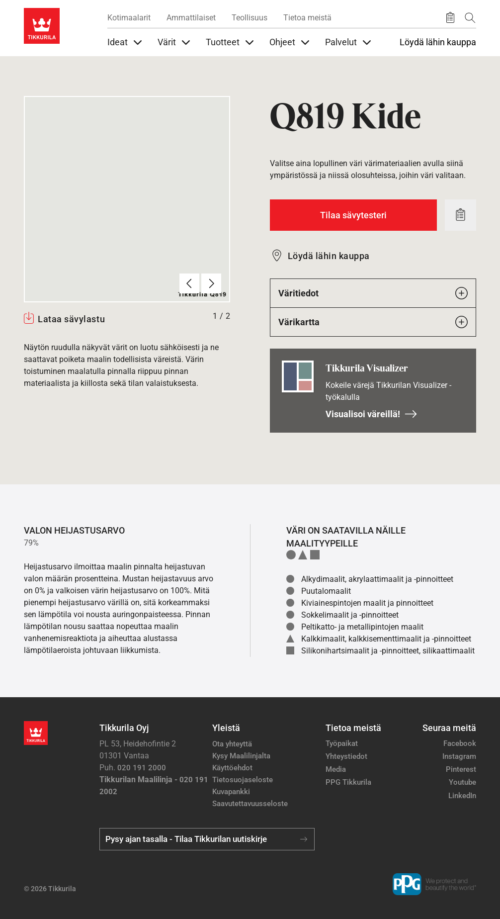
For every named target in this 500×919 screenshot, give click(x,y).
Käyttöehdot (232, 767)
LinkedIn (462, 795)
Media (336, 769)
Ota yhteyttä (232, 743)
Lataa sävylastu (71, 319)
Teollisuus (249, 17)
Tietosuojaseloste (242, 779)
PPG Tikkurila (348, 782)
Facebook (459, 743)
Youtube (462, 782)
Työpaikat (342, 743)
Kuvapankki (231, 791)
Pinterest (461, 769)
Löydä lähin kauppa (438, 42)
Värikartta (373, 322)
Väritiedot (373, 293)
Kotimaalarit (129, 17)
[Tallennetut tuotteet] (450, 18)
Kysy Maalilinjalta (241, 755)
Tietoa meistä (307, 17)
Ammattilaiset (191, 17)
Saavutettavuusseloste (250, 803)
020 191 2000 (141, 767)
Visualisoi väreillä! (371, 414)
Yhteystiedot (346, 756)
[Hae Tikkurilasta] (470, 17)
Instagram (459, 756)
